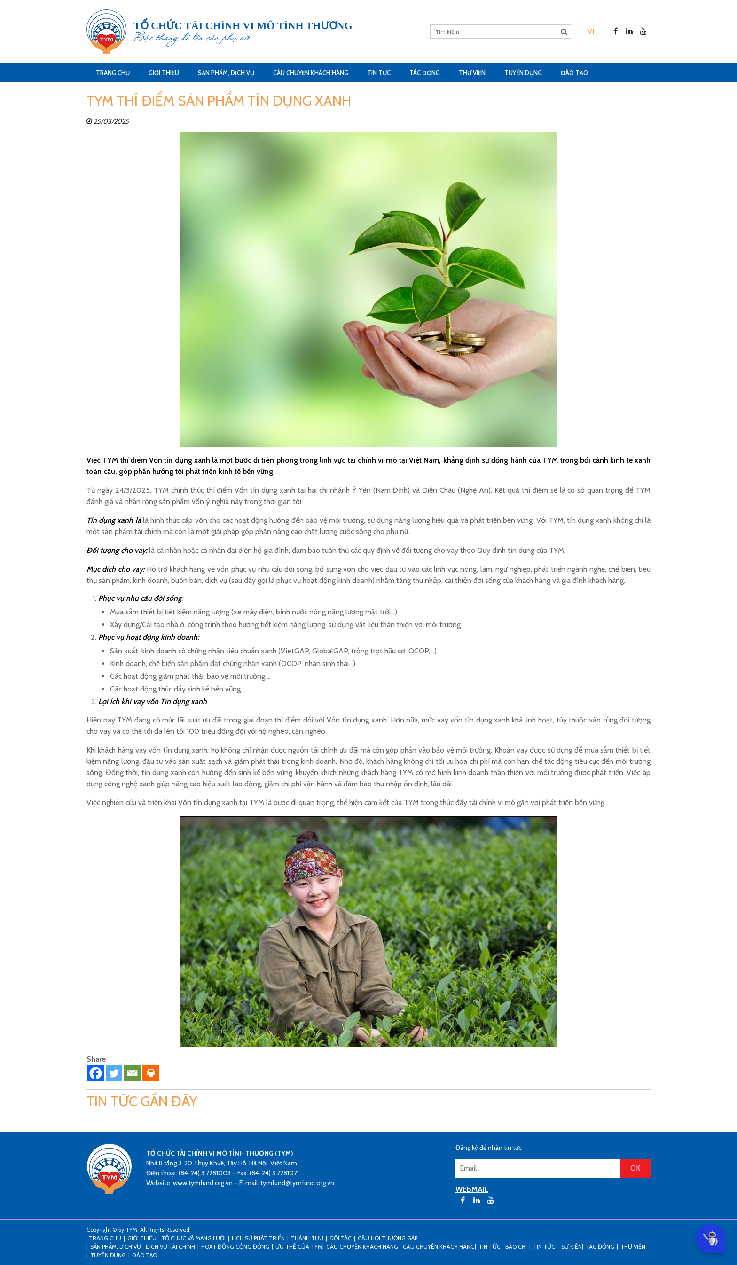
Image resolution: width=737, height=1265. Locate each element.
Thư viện (472, 73)
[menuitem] (591, 31)
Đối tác (340, 1238)
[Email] (132, 1073)
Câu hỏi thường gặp (387, 1238)
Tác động (424, 73)
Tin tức (379, 73)
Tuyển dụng (523, 73)
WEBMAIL (471, 1189)
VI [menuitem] (591, 31)
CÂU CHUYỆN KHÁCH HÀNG (310, 73)
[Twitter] (114, 1073)
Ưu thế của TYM (298, 1246)
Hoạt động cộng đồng (235, 1246)
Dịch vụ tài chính (170, 1246)
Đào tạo (574, 73)
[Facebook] (95, 1073)
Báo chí (516, 1246)
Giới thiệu (164, 73)
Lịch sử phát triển (258, 1238)
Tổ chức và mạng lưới (193, 1238)
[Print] (150, 1073)
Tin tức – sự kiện (557, 1246)
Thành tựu (307, 1238)
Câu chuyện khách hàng (439, 1246)
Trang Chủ (113, 73)
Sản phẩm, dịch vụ (226, 73)
